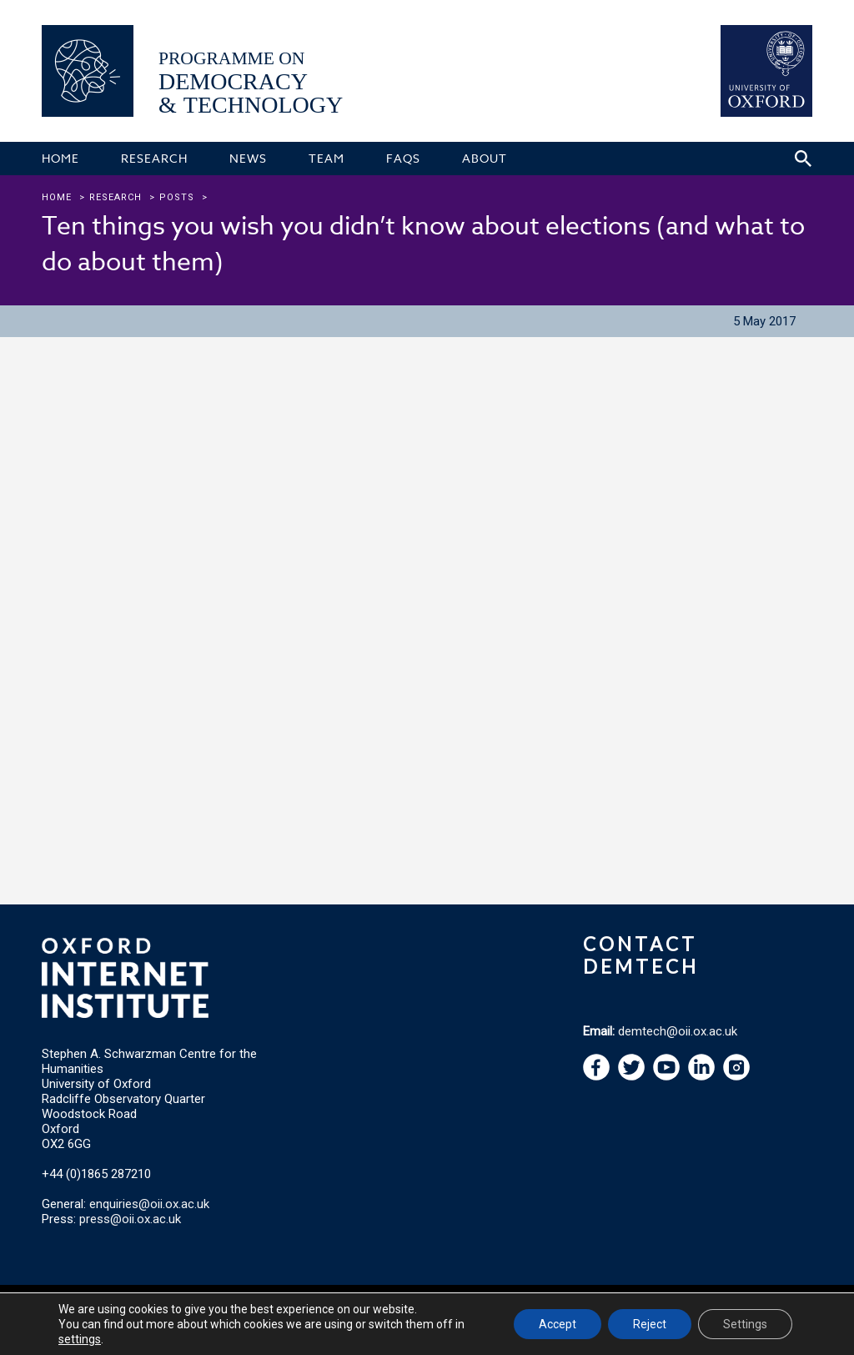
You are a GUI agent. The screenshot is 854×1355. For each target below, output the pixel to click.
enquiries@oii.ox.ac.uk (149, 1203)
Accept (557, 1324)
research (115, 197)
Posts (176, 197)
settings (79, 1339)
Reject (649, 1324)
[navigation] (666, 1076)
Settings (745, 1324)
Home (57, 197)
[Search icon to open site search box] (803, 158)
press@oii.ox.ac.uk (130, 1219)
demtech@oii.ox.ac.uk (677, 1031)
